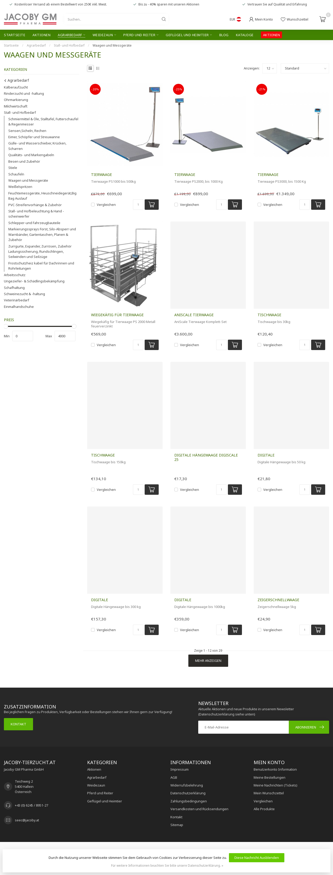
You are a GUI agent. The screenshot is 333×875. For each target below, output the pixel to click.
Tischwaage (269, 315)
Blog (224, 35)
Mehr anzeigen (208, 660)
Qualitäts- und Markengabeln (31, 155)
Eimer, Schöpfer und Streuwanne (34, 137)
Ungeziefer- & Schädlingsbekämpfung (34, 281)
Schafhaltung (14, 287)
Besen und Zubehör (24, 161)
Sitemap (176, 824)
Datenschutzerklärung (188, 793)
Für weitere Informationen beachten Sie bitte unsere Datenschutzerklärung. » (167, 865)
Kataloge (245, 35)
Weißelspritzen (20, 186)
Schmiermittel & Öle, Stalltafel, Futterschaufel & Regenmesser (43, 121)
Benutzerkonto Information (275, 769)
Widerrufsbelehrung (186, 785)
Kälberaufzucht (16, 87)
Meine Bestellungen (269, 777)
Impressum (179, 769)
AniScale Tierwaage (194, 315)
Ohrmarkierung (16, 99)
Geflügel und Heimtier (187, 35)
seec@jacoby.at (27, 820)
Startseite (14, 35)
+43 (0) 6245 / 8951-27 (31, 805)
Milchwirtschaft (15, 106)
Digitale (266, 455)
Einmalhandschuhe (19, 306)
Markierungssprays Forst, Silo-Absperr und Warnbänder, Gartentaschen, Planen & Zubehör (42, 234)
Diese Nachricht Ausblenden (256, 857)
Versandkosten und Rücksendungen (199, 809)
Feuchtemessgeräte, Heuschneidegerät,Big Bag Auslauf (42, 196)
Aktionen (41, 35)
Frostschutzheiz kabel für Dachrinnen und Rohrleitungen (41, 266)
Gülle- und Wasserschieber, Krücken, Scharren (37, 146)
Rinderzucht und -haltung (24, 93)
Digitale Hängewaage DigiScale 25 (206, 457)
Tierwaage (101, 174)
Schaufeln (16, 174)
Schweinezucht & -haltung (24, 293)
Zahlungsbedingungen (188, 801)
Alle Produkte (264, 809)
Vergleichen (106, 204)
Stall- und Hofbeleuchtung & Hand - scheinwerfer (36, 214)
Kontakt (18, 724)
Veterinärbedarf (16, 300)
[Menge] (138, 204)
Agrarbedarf (70, 35)
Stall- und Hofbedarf (69, 45)
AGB (173, 777)
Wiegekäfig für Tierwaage (117, 315)
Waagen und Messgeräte (112, 45)
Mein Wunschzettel (269, 793)
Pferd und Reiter (139, 35)
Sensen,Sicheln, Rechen (27, 130)
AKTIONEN (271, 35)
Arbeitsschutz (14, 274)
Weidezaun (103, 35)
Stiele (12, 167)
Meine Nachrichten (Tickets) (275, 785)
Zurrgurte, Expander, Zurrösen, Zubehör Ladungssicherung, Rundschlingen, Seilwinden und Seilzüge (40, 251)
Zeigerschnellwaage (278, 600)
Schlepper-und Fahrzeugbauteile (34, 222)
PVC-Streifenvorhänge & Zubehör (35, 204)
